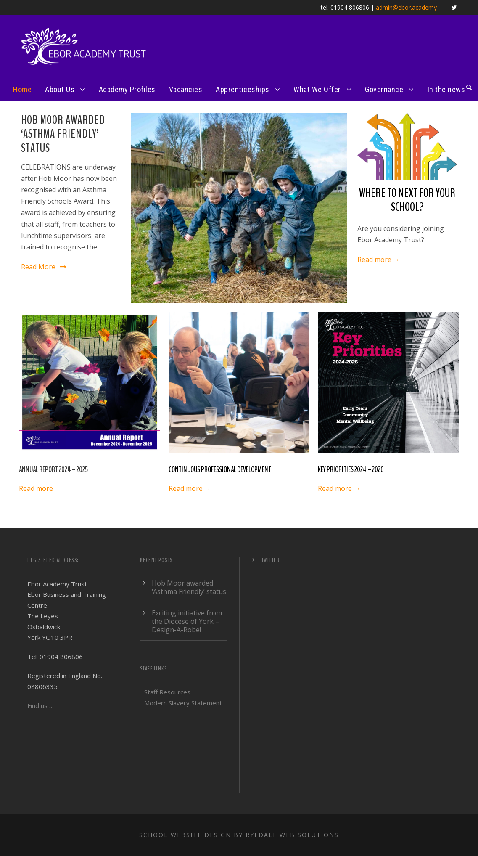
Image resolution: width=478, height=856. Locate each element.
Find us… (39, 705)
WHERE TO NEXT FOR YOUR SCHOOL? (407, 200)
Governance (384, 89)
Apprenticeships (242, 89)
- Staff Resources (165, 692)
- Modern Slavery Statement (181, 703)
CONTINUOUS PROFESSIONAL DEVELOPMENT (220, 469)
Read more (36, 488)
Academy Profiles (127, 89)
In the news (446, 89)
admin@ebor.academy (406, 7)
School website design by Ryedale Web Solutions (239, 835)
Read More (43, 266)
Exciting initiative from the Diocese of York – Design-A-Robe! (187, 621)
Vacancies (186, 89)
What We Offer (317, 89)
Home (22, 89)
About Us (59, 89)
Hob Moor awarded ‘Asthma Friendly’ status (63, 134)
